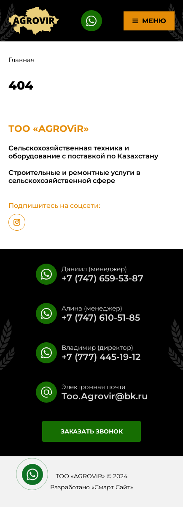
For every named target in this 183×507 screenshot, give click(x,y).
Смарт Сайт (112, 487)
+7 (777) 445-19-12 (101, 357)
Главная (21, 60)
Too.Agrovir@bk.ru (105, 396)
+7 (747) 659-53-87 (102, 278)
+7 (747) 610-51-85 (101, 317)
